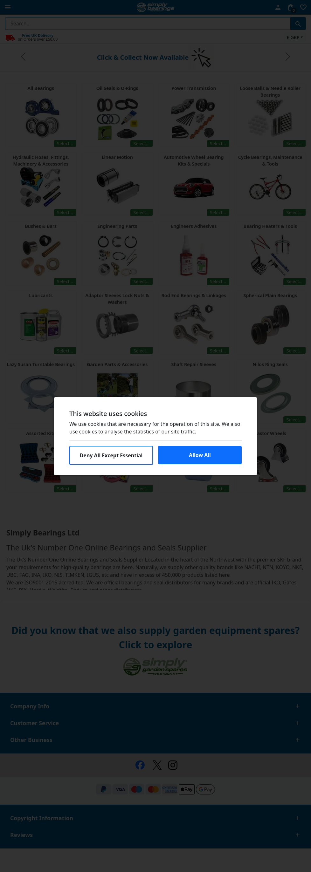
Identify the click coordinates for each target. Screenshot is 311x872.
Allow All (200, 455)
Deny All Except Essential (111, 455)
